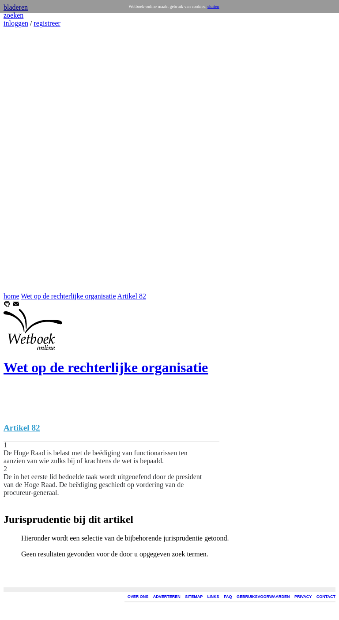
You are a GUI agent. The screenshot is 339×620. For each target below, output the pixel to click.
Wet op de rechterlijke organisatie (68, 296)
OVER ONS (138, 596)
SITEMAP (194, 596)
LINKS (213, 596)
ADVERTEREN (167, 596)
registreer (47, 23)
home (11, 296)
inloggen (16, 23)
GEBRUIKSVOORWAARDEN (263, 596)
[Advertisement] (30, 159)
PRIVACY (303, 596)
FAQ (228, 596)
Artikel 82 (131, 296)
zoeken (13, 15)
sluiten (213, 6)
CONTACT (325, 596)
